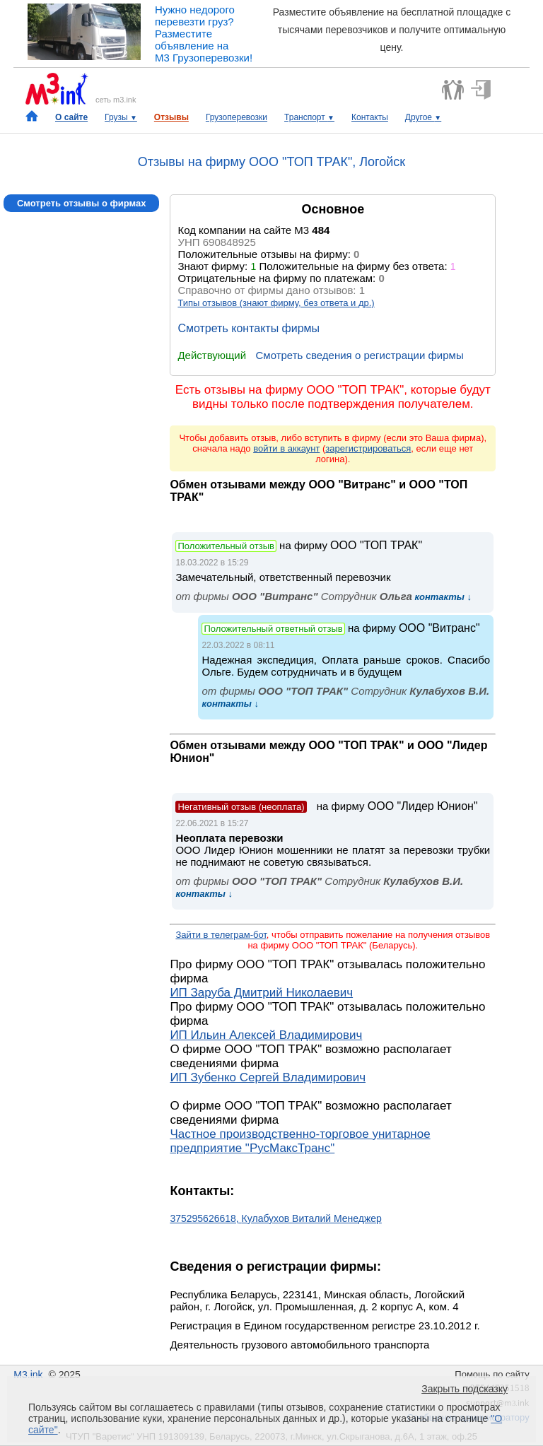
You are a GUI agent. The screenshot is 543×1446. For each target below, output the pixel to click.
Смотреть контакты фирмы (248, 328)
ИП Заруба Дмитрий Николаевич (261, 992)
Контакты (369, 117)
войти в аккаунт (286, 448)
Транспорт (309, 117)
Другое (423, 117)
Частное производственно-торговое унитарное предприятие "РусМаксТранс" (300, 1141)
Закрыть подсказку (464, 1388)
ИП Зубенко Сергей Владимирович (268, 1077)
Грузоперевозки (236, 117)
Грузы (121, 117)
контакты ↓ (442, 597)
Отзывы (171, 117)
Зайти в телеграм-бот (220, 934)
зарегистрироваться (368, 448)
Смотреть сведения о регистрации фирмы (359, 355)
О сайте (71, 117)
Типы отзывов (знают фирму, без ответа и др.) (275, 303)
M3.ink (27, 1374)
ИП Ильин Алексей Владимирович (266, 1035)
